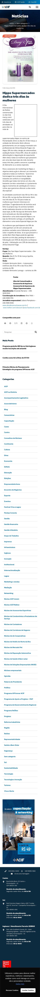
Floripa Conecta (10, 513)
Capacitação (9, 421)
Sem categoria (9, 756)
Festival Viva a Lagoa (12, 507)
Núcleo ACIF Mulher (11, 604)
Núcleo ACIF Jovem (11, 599)
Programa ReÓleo (11, 710)
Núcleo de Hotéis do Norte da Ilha (17, 641)
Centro (7, 432)
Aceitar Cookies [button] (28, 990)
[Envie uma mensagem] (13, 874)
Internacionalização (12, 570)
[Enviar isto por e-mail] (5, 323)
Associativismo (10, 403)
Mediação (8, 587)
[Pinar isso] (26, 323)
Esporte (7, 495)
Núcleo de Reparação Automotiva (17, 653)
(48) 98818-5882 (30, 871)
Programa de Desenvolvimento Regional (20, 705)
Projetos (7, 716)
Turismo (7, 785)
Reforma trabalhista (12, 722)
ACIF (6, 386)
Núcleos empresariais (12, 670)
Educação (8, 472)
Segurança (8, 750)
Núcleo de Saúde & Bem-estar (16, 659)
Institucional (9, 564)
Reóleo (7, 733)
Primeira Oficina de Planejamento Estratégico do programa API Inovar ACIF (19, 368)
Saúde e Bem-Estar (11, 745)
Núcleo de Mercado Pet (13, 647)
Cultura (7, 449)
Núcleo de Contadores (13, 624)
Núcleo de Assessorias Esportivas (17, 610)
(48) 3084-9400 (13, 871)
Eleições (7, 478)
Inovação (7, 558)
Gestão (7, 518)
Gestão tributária (11, 530)
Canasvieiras (9, 415)
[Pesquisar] (20, 332)
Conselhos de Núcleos (13, 438)
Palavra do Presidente (13, 681)
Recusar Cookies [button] (12, 990)
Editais (7, 466)
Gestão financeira (11, 524)
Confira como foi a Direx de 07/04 (16, 358)
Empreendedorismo (12, 484)
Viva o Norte (9, 791)
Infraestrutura (9, 547)
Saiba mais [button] (20, 984)
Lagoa (6, 576)
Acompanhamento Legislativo (16, 398)
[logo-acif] (6, 7)
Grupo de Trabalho (11, 535)
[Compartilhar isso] (10, 323)
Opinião (7, 676)
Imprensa (8, 541)
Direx (6, 455)
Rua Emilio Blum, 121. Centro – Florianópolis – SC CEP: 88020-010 (16, 883)
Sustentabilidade (11, 768)
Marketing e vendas (12, 581)
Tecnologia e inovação (13, 779)
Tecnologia (8, 774)
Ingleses (7, 553)
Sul (5, 762)
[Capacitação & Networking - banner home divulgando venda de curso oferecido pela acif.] (19, 863)
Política (7, 687)
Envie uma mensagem (22, 874)
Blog (6, 409)
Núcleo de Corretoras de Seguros (17, 630)
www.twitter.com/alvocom (13, 307)
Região (7, 727)
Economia (8, 461)
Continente (8, 444)
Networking (8, 593)
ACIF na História (10, 392)
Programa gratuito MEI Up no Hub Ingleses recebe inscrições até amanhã (19, 347)
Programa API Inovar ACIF (14, 693)
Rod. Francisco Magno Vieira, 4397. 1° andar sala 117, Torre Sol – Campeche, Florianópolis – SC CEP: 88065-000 (21, 906)
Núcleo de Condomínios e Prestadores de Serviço (20, 617)
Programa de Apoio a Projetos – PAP (18, 699)
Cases (6, 426)
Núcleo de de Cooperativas (15, 636)
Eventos (7, 501)
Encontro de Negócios (13, 489)
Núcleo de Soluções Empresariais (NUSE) (20, 664)
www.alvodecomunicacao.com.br (15, 305)
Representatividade (12, 739)
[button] (30, 7)
